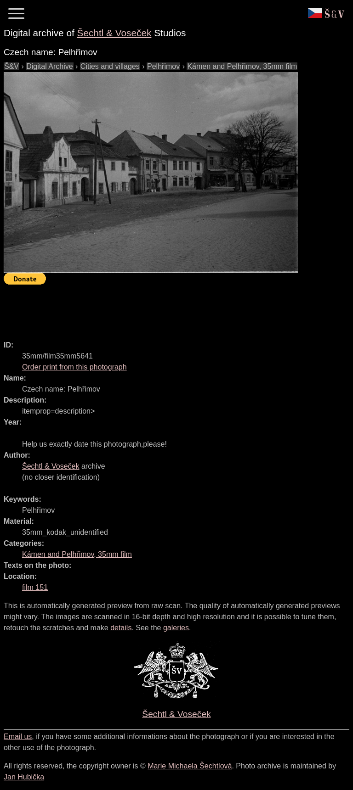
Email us (18, 736)
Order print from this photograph (74, 367)
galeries (176, 628)
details (120, 628)
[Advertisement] (171, 308)
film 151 (35, 587)
